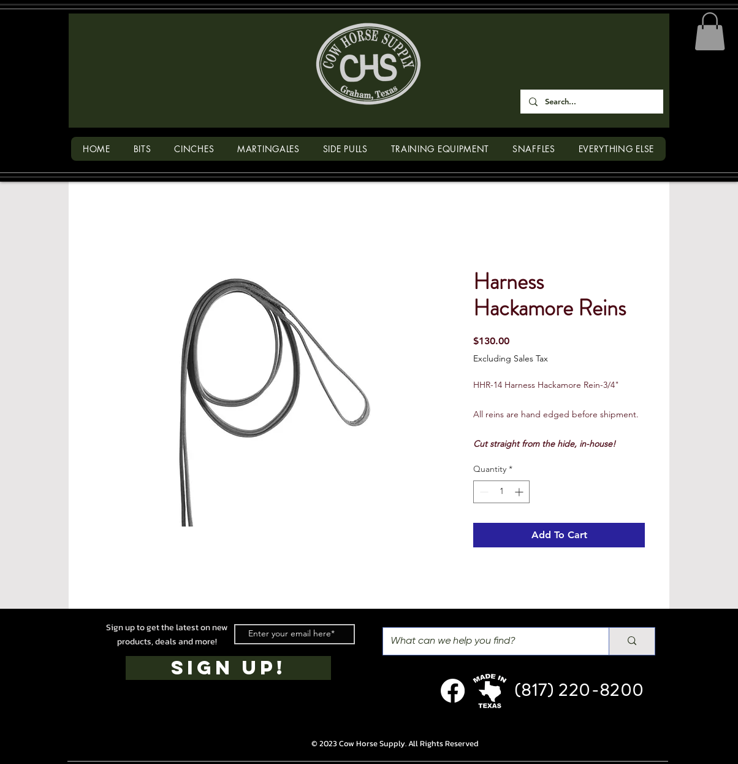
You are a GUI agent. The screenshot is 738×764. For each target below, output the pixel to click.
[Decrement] (482, 492)
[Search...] (591, 102)
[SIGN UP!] (228, 668)
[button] (710, 31)
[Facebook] (453, 691)
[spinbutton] (501, 492)
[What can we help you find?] (486, 641)
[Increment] (520, 492)
